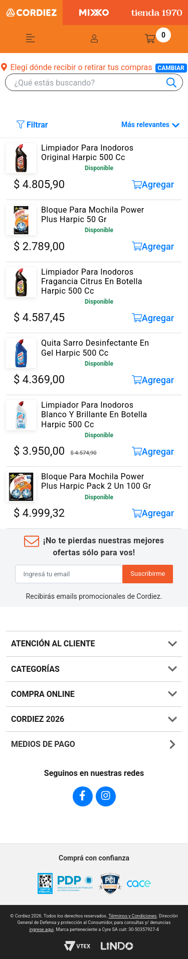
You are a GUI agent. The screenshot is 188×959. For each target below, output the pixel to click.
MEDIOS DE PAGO (43, 744)
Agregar (153, 184)
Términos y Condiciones (133, 915)
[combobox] (99, 83)
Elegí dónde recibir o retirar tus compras (93, 67)
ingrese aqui (41, 929)
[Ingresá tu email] (69, 574)
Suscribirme (147, 573)
